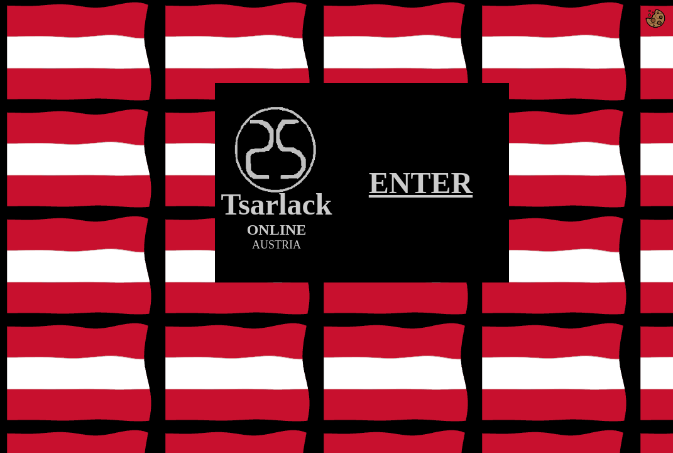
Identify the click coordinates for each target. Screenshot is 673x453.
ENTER (421, 182)
